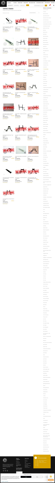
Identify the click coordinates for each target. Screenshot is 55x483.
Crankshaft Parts (45, 97)
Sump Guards (45, 389)
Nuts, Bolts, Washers (46, 267)
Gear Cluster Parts (45, 169)
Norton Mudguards (46, 263)
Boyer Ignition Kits (45, 44)
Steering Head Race (46, 387)
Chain (44, 71)
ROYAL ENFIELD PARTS (32, 2)
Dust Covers (45, 114)
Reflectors (44, 340)
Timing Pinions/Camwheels (47, 410)
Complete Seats (45, 91)
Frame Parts (45, 161)
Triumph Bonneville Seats (47, 416)
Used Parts (52, 2)
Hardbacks (44, 199)
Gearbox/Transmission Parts (47, 177)
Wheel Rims (45, 442)
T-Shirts (44, 395)
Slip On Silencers (45, 367)
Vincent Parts (45, 431)
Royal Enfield (45, 344)
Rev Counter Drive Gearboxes (47, 342)
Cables (44, 52)
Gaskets (44, 167)
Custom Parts (45, 99)
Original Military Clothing (46, 282)
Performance (45, 294)
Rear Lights (44, 325)
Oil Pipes (44, 271)
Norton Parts (18, 463)
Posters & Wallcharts (46, 310)
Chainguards (45, 73)
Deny (37, 476)
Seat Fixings (45, 352)
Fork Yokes (44, 159)
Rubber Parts (45, 346)
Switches (44, 393)
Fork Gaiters (45, 144)
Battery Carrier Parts (46, 28)
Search (27, 5)
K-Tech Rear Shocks (46, 223)
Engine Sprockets (45, 124)
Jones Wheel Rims (45, 221)
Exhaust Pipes (45, 128)
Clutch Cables (45, 81)
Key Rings (44, 225)
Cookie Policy (2, 481)
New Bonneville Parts (46, 261)
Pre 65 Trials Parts (45, 314)
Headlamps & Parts (46, 205)
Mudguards (45, 255)
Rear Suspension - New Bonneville (46, 334)
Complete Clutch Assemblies (47, 87)
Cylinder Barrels (45, 101)
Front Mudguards (45, 165)
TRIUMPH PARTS (20, 2)
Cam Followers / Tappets (46, 60)
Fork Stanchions (45, 157)
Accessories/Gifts (45, 9)
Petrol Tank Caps (45, 296)
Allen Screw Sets (45, 13)
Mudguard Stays (45, 253)
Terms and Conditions (27, 463)
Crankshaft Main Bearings (47, 95)
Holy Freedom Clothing (46, 207)
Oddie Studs (45, 269)
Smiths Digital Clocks (46, 369)
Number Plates (45, 265)
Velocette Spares (45, 429)
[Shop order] (34, 13)
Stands (44, 385)
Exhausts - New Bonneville (47, 132)
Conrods (44, 93)
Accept (26, 476)
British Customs (45, 48)
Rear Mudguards (45, 327)
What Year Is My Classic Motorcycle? (28, 466)
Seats (44, 354)
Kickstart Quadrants (46, 229)
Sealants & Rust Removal (46, 348)
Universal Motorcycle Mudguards (46, 425)
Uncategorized (45, 422)
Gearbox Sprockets (46, 175)
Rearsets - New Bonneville (47, 336)
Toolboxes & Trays (45, 412)
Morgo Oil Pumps (45, 242)
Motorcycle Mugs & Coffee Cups (47, 251)
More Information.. (8, 23)
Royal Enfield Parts (18, 464)
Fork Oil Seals (45, 146)
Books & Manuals (45, 42)
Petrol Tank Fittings (46, 298)
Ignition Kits (45, 217)
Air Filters (44, 11)
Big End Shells (45, 38)
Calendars (44, 58)
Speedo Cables (45, 375)
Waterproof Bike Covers (46, 438)
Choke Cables (45, 75)
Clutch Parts (45, 83)
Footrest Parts (45, 138)
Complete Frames (45, 89)
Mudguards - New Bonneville (47, 257)
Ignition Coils (45, 215)
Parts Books (45, 290)
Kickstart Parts (45, 227)
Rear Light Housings (46, 323)
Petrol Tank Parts (45, 300)
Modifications (45, 240)
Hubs (44, 211)
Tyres (44, 418)
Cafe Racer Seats (45, 56)
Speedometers (45, 379)
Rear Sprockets (45, 331)
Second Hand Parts (46, 356)
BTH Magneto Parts (46, 50)
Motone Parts (45, 244)
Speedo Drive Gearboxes (46, 377)
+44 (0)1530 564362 (50, 0)
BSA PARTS (15, 2)
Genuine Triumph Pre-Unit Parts (47, 182)
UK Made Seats (45, 420)
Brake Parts (44, 46)
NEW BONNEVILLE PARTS (40, 2)
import (44, 219)
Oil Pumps (44, 273)
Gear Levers (45, 171)
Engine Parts (45, 122)
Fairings (44, 134)
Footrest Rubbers (45, 140)
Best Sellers (45, 34)
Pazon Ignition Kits (46, 292)
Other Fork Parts (45, 284)
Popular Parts (45, 308)
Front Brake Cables (46, 163)
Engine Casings (45, 120)
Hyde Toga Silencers (46, 213)
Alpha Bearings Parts (46, 15)
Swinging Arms (45, 391)
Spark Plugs (45, 373)
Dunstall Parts (45, 112)
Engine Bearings (45, 118)
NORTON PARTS (26, 2)
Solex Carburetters (46, 371)
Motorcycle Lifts (45, 248)
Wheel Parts (45, 440)
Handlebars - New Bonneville (47, 197)
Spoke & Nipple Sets (46, 381)
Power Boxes (45, 312)
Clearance (44, 77)
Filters (44, 136)
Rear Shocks (45, 329)
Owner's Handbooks (46, 288)
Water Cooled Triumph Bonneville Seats (46, 436)
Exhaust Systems (45, 130)
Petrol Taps (44, 304)
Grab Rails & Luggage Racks (47, 184)
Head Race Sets (45, 201)
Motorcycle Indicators (46, 246)
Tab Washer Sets (45, 397)
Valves (44, 427)
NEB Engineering (45, 259)
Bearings (44, 30)
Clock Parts (44, 79)
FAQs (25, 462)
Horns (44, 209)
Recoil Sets (44, 338)
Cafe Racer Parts (45, 54)
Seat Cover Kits (45, 350)
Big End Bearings (45, 36)
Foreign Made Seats (46, 142)
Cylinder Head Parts (46, 103)
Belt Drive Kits (45, 32)
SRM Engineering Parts (46, 383)
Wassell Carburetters (46, 433)
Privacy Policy (6, 481)
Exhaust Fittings (45, 126)
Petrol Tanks (45, 302)
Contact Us (26, 461)
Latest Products (47, 2)
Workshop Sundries (46, 451)
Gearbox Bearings (45, 173)
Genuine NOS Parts (46, 179)
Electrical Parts (45, 116)
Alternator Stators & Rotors (47, 17)
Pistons (44, 306)
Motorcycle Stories (27, 467)
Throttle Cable (45, 408)
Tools (44, 414)
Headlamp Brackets (46, 203)
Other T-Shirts (45, 286)
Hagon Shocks (45, 186)
